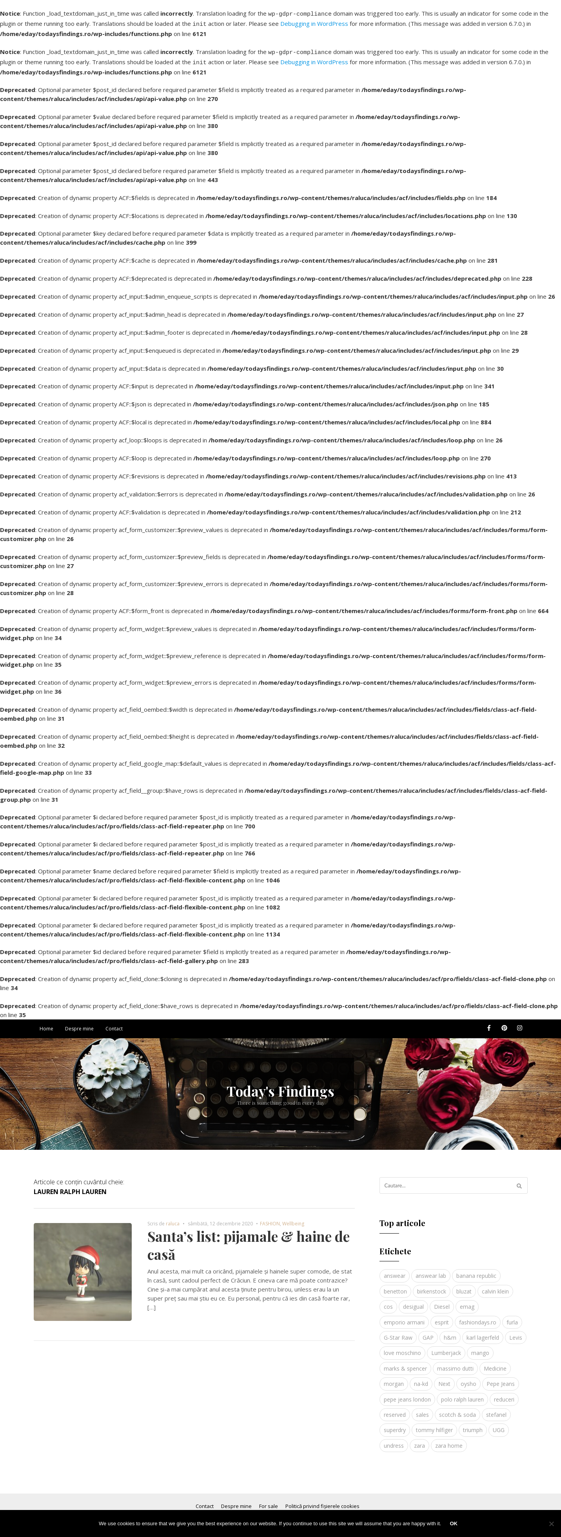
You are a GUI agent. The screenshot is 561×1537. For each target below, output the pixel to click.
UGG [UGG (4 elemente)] (499, 1425)
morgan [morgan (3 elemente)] (394, 1379)
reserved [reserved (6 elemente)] (395, 1410)
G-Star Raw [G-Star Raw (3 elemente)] (398, 1333)
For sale (268, 1501)
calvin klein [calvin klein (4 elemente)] (495, 1286)
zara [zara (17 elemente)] (419, 1441)
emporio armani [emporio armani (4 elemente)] (404, 1317)
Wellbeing (293, 1219)
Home (46, 1024)
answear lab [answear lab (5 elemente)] (431, 1271)
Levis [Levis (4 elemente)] (515, 1333)
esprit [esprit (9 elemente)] (442, 1317)
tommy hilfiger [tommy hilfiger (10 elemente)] (434, 1425)
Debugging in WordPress (314, 22)
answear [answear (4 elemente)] (394, 1271)
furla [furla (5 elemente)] (512, 1317)
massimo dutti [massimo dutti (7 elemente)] (455, 1363)
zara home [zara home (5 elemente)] (449, 1441)
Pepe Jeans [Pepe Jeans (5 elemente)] (501, 1379)
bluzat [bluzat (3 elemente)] (464, 1286)
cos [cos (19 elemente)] (388, 1302)
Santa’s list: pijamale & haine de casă (248, 1240)
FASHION (270, 1219)
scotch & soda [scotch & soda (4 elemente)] (457, 1410)
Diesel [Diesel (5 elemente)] (442, 1302)
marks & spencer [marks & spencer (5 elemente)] (405, 1363)
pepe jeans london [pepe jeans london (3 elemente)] (407, 1394)
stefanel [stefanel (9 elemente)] (496, 1410)
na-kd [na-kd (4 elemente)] (421, 1379)
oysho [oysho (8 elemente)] (468, 1379)
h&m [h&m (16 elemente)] (450, 1333)
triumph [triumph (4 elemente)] (473, 1425)
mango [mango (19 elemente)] (480, 1348)
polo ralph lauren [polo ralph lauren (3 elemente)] (462, 1394)
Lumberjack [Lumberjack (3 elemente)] (446, 1348)
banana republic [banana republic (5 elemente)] (476, 1271)
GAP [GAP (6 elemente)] (428, 1333)
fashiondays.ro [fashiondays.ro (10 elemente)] (477, 1317)
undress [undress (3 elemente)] (394, 1441)
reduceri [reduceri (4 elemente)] (504, 1394)
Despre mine (79, 1024)
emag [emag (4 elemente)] (467, 1302)
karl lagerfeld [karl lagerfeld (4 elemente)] (483, 1333)
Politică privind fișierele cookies (322, 1501)
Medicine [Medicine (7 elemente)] (495, 1363)
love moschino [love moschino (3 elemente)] (402, 1348)
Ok (454, 1523)
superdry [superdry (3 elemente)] (395, 1425)
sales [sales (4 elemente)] (422, 1410)
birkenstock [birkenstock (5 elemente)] (431, 1286)
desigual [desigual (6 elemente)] (413, 1302)
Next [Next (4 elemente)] (444, 1379)
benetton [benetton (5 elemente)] (395, 1286)
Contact (114, 1024)
